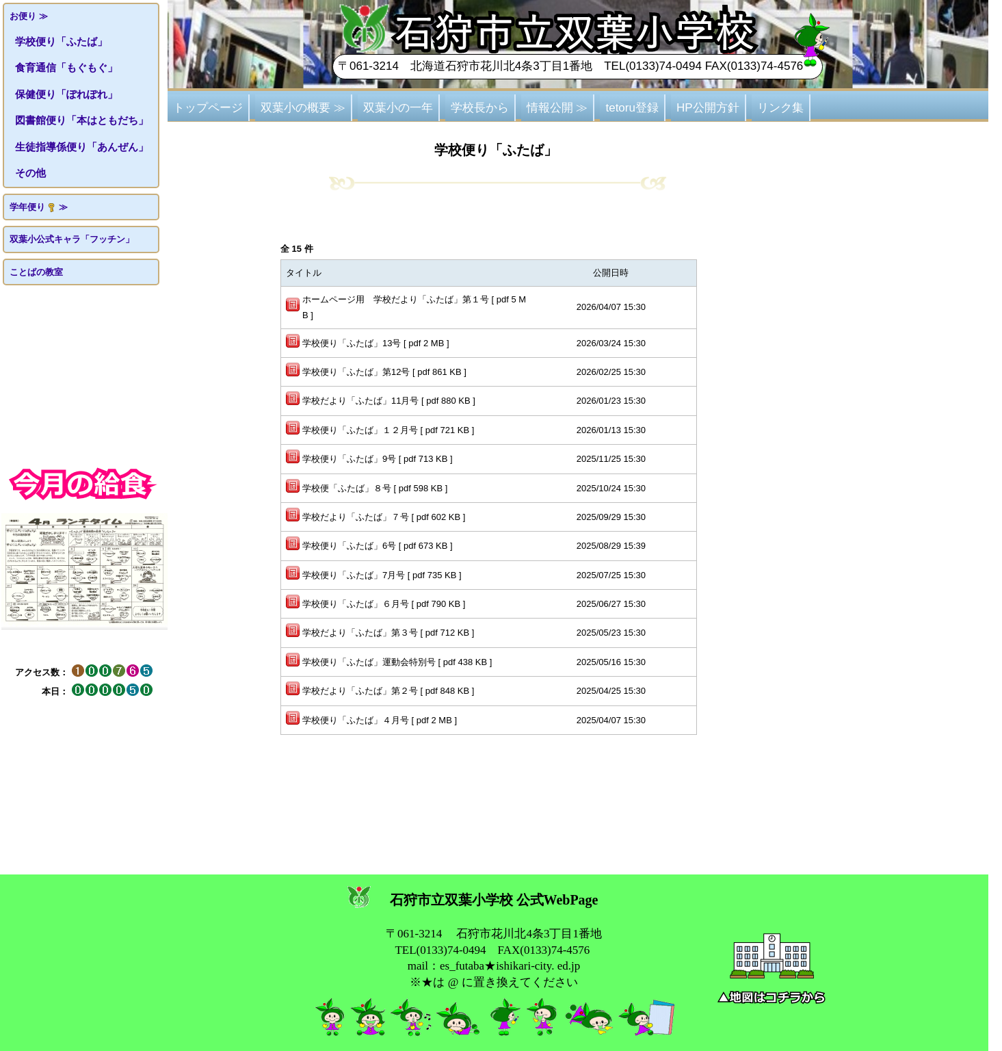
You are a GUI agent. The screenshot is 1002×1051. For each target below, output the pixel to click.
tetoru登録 (631, 107)
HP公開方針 (707, 107)
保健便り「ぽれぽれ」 (66, 94)
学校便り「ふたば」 (61, 41)
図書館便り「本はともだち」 (81, 120)
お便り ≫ (29, 16)
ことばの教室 (36, 272)
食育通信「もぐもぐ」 (66, 67)
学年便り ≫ (39, 207)
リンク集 (780, 107)
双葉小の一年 (398, 107)
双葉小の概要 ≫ (303, 107)
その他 (30, 173)
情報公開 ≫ (557, 107)
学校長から (480, 107)
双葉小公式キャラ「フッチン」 (72, 239)
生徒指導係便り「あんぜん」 (81, 147)
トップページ (208, 107)
